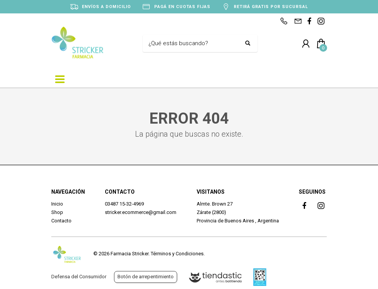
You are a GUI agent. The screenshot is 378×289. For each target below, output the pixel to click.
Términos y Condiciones (177, 253)
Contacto (61, 221)
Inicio (57, 204)
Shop (57, 212)
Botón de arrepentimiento (145, 276)
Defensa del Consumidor (78, 276)
